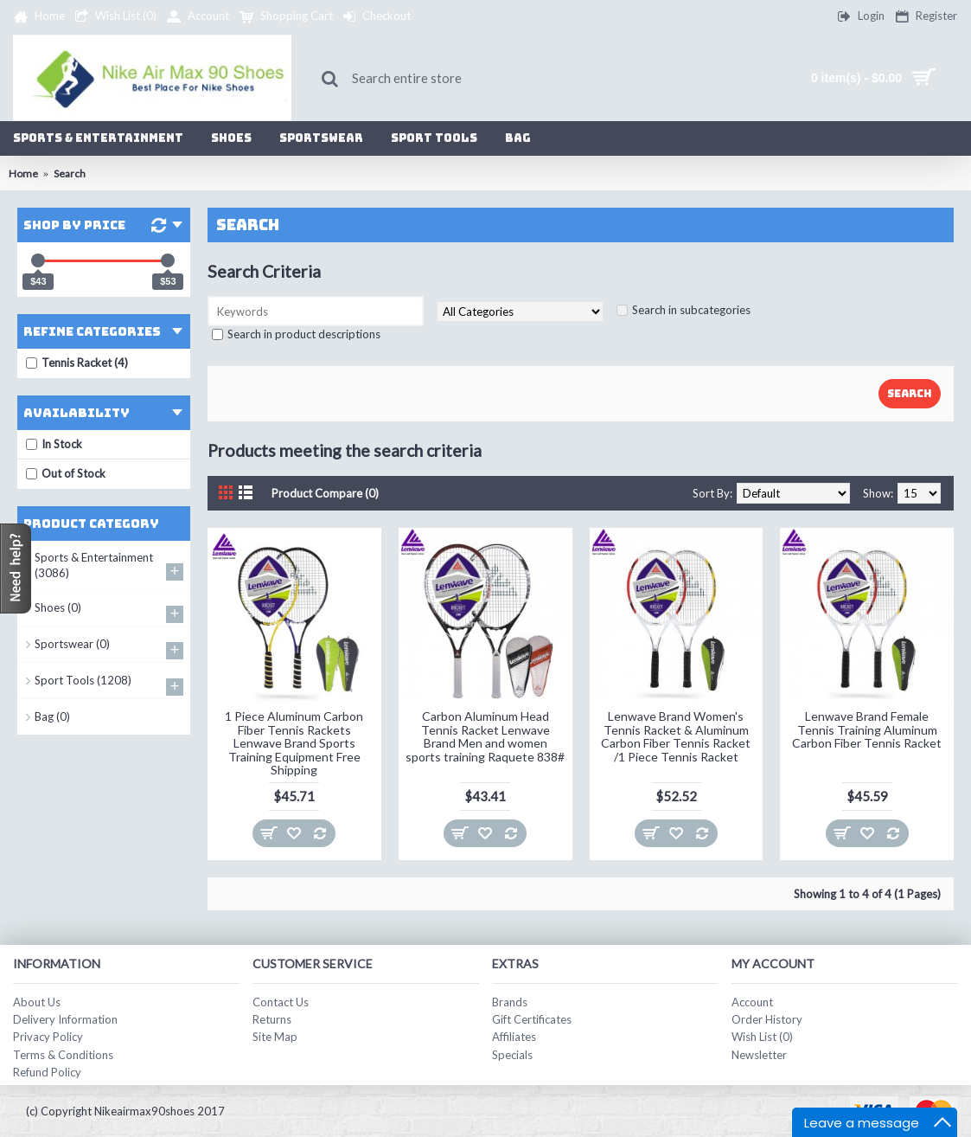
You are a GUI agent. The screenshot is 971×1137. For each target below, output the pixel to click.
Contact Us (280, 1002)
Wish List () (762, 1037)
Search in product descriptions (303, 334)
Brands (509, 1002)
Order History (766, 1019)
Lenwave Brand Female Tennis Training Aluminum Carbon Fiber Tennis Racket (867, 729)
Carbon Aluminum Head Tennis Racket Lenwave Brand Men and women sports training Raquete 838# (485, 736)
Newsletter (759, 1055)
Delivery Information (65, 1019)
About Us (37, 1002)
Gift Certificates (532, 1019)
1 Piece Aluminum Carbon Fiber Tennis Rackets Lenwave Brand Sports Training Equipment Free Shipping (294, 743)
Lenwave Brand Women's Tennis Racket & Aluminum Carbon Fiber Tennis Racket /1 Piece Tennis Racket (676, 736)
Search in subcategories (691, 310)
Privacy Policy (48, 1037)
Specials (512, 1055)
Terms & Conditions (63, 1055)
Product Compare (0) (325, 493)
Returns (271, 1019)
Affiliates (514, 1037)
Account (752, 1002)
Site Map (274, 1037)
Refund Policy (47, 1072)
